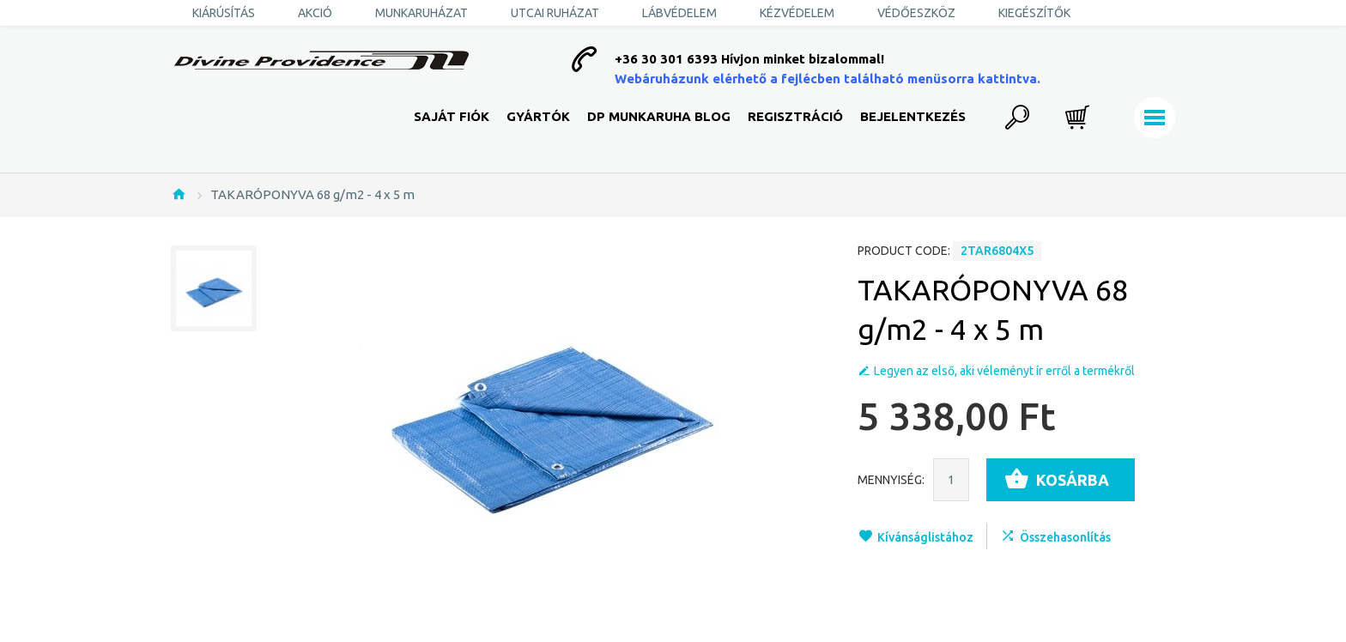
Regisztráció (795, 116)
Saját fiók (451, 116)
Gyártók (538, 116)
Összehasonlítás (1065, 537)
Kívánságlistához (925, 537)
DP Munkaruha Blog (659, 116)
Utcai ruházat (555, 13)
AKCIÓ (315, 13)
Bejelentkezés (913, 116)
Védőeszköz (916, 13)
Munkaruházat (421, 13)
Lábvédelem (679, 13)
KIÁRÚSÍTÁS (223, 13)
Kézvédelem (797, 13)
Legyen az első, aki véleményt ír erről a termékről (1004, 371)
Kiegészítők (1034, 13)
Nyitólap (178, 194)
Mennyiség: (891, 480)
